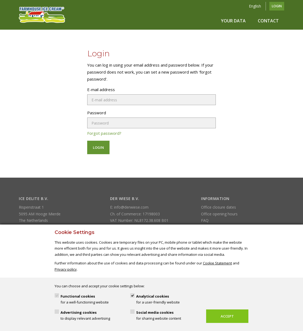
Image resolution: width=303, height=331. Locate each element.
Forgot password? (104, 133)
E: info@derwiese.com (129, 207)
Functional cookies (85, 299)
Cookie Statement (217, 263)
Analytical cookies (158, 299)
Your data (233, 21)
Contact (268, 21)
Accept (227, 316)
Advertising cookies (85, 316)
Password (96, 112)
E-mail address (101, 89)
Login (277, 6)
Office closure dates (218, 207)
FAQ (205, 220)
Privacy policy (66, 269)
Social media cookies (158, 316)
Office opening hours (219, 213)
